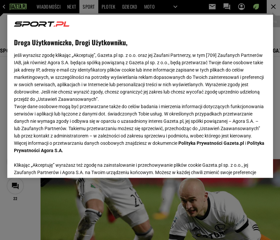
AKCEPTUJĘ (243, 164)
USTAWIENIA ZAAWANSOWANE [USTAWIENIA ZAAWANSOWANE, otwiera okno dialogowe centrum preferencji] (57, 164)
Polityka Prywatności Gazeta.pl (211, 143)
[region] (140, 96)
